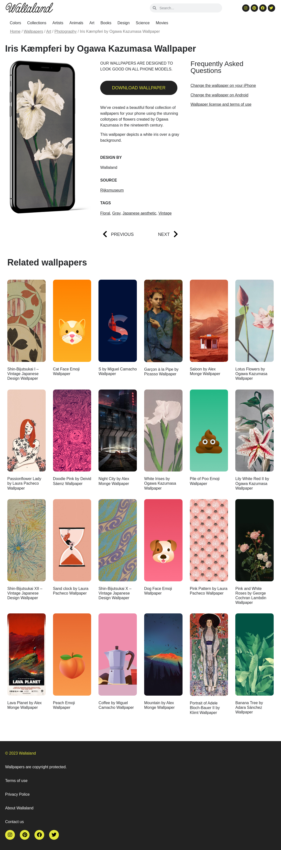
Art (91, 23)
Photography (65, 31)
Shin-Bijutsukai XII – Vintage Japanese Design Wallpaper (24, 593)
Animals (76, 23)
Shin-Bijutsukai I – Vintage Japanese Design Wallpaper (23, 373)
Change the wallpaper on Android (220, 95)
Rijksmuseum (112, 190)
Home (15, 31)
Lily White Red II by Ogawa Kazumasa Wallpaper (252, 483)
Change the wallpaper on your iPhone (223, 85)
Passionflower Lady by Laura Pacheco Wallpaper (24, 483)
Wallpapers (33, 31)
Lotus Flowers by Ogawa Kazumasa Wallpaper (251, 373)
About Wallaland (19, 808)
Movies (162, 23)
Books (105, 23)
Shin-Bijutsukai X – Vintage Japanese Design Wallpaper (114, 593)
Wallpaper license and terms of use (221, 104)
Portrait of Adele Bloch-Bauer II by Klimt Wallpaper (205, 707)
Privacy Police (17, 794)
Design (124, 23)
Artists (58, 23)
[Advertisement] (231, 150)
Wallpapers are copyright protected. (36, 767)
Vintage (165, 213)
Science (143, 23)
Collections (36, 23)
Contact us (14, 822)
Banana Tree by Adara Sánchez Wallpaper (249, 707)
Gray (116, 213)
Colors (15, 23)
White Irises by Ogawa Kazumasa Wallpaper (160, 483)
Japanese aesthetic (139, 213)
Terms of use (16, 781)
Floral (105, 213)
